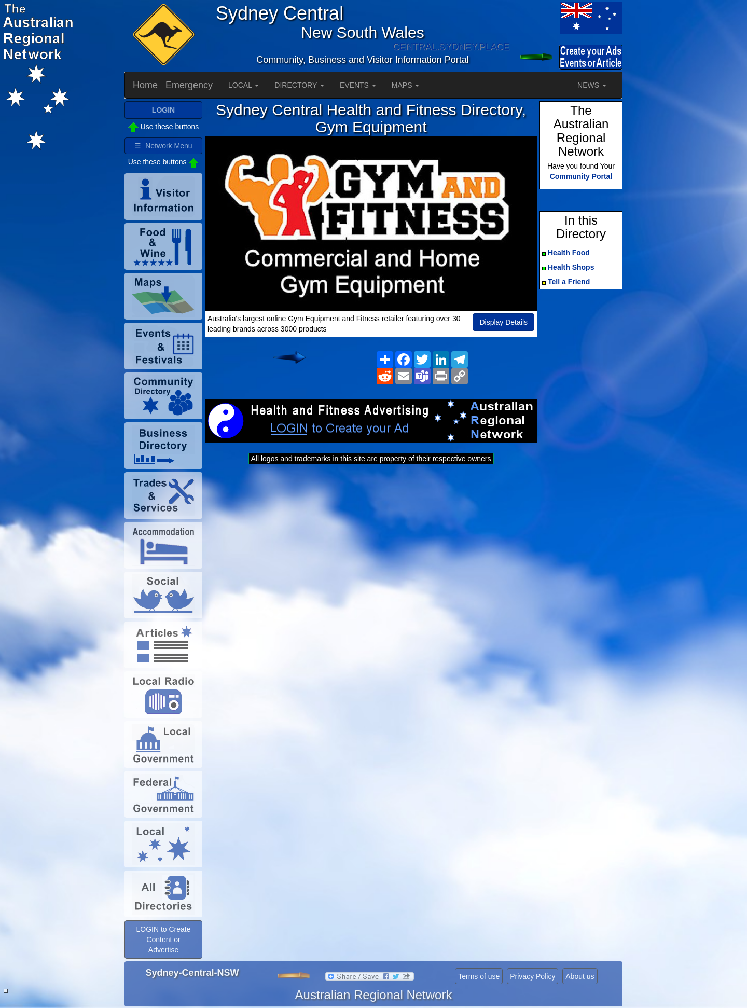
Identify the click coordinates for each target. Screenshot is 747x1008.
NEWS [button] (591, 85)
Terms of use (479, 976)
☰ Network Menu (163, 146)
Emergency (189, 85)
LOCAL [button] (243, 85)
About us (579, 976)
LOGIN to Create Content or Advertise (163, 939)
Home (145, 85)
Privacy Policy (532, 976)
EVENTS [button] (358, 85)
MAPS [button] (406, 85)
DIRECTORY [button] (299, 85)
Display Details (503, 322)
